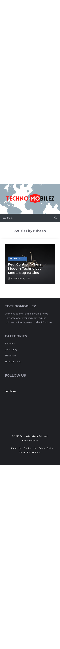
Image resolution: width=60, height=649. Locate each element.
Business (10, 343)
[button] (55, 218)
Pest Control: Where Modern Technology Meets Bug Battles (25, 268)
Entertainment (13, 361)
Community (11, 349)
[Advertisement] (30, 30)
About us (16, 448)
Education (10, 355)
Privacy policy (46, 448)
